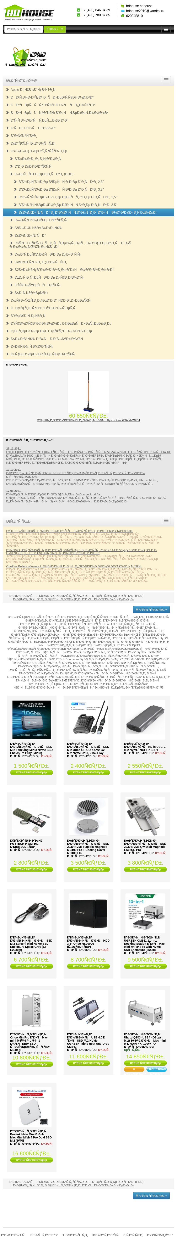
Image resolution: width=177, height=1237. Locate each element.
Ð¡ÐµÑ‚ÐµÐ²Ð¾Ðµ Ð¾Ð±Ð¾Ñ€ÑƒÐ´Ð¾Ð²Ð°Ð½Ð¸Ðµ (49, 331)
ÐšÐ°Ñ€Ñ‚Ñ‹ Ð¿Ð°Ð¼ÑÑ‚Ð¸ (30, 143)
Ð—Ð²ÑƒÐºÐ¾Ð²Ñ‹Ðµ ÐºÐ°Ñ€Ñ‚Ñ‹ (39, 220)
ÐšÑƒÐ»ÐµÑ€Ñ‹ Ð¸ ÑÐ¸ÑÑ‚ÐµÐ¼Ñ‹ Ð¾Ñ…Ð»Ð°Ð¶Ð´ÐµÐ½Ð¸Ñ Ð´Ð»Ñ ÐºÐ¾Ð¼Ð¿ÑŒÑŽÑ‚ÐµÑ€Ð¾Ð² (72, 245)
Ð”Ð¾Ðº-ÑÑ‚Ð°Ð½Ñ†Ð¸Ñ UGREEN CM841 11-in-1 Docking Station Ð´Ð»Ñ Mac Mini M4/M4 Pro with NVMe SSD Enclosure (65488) (144, 944)
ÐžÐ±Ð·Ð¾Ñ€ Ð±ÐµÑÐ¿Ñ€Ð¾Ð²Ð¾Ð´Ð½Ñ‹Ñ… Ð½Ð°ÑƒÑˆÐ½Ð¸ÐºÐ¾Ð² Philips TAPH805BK (69, 531)
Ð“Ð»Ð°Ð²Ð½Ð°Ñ (22, 595)
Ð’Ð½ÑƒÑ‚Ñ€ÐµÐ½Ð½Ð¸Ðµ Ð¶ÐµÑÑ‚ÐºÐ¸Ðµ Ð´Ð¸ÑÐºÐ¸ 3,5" (65, 205)
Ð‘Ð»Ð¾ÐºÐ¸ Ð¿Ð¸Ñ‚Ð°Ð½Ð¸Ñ (37, 159)
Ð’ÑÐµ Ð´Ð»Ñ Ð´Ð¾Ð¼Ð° (31, 128)
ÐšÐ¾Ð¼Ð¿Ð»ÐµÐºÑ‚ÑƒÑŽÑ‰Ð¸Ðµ (36, 151)
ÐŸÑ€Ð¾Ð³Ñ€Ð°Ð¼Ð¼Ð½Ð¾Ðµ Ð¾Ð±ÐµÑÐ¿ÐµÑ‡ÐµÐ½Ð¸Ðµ (58, 323)
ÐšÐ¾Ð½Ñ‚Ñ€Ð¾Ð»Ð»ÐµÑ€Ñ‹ (36, 228)
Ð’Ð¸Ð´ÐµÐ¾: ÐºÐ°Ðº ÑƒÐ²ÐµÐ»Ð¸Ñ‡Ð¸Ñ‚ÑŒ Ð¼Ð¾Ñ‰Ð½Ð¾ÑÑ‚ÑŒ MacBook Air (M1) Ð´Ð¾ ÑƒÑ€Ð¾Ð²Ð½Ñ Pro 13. (88, 452)
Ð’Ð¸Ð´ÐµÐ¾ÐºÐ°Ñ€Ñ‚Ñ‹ (31, 166)
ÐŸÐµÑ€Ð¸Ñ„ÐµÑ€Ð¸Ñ (27, 316)
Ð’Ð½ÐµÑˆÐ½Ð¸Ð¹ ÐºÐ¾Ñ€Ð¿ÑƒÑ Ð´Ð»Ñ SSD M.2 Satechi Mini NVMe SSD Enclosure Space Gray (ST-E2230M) (31, 944)
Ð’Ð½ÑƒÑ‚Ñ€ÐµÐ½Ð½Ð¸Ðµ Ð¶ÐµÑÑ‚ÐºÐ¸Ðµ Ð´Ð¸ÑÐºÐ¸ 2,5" (65, 197)
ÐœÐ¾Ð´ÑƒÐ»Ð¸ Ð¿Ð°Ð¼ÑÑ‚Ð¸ (38, 262)
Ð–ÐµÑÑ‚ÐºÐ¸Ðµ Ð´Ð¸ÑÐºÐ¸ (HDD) (42, 174)
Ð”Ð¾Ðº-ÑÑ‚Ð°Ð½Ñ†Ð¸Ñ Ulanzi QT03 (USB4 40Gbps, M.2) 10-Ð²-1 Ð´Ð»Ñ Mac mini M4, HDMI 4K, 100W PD (145, 1039)
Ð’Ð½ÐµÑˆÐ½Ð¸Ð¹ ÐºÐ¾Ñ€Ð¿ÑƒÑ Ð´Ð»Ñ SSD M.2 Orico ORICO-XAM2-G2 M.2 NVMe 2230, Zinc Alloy (88, 748)
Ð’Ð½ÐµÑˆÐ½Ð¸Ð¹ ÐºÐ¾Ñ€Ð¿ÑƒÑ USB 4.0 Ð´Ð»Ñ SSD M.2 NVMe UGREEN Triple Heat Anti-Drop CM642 (88, 1040)
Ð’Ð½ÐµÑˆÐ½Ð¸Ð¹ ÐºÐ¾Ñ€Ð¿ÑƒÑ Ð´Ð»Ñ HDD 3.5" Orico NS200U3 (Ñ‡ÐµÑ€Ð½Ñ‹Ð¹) (88, 942)
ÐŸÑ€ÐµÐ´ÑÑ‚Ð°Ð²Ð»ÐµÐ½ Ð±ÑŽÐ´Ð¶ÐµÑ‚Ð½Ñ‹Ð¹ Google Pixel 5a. (53, 494)
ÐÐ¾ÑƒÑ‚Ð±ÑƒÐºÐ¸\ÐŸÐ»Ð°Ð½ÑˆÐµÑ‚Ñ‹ (41, 308)
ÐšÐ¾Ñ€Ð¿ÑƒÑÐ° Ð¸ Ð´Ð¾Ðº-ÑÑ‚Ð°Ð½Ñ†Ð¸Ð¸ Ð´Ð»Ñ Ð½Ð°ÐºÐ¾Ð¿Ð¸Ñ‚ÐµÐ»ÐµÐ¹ (85, 212)
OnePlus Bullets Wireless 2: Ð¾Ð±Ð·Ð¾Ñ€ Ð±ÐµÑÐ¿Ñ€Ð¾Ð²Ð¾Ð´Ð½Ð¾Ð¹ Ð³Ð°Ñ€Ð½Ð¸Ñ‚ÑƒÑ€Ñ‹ (74, 566)
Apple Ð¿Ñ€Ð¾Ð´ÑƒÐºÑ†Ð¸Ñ (32, 89)
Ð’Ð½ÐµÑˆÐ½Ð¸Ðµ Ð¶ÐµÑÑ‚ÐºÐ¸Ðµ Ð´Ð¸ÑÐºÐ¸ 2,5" (59, 182)
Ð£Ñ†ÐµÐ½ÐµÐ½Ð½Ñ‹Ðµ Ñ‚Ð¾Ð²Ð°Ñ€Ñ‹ (40, 354)
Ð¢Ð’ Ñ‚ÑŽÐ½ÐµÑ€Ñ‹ (29, 293)
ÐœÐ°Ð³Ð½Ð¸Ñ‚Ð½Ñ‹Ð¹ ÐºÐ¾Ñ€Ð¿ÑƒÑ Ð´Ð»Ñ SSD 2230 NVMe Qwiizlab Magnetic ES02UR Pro (145, 845)
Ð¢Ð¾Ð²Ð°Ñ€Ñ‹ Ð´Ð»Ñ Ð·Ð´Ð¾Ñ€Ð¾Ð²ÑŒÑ (46, 339)
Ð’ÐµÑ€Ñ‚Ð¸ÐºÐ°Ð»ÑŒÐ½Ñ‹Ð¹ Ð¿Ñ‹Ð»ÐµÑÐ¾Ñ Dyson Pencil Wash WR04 (88, 420)
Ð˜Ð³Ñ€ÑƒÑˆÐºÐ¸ (21, 136)
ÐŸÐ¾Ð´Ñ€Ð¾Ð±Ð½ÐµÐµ (31, 772)
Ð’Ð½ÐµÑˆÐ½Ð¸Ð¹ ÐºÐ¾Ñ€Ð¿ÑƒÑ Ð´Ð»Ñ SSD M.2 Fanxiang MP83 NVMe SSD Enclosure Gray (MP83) (31, 748)
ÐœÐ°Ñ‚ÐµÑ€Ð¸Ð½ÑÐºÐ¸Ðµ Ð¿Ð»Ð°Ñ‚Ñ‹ (45, 254)
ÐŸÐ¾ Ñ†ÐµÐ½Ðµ (151, 609)
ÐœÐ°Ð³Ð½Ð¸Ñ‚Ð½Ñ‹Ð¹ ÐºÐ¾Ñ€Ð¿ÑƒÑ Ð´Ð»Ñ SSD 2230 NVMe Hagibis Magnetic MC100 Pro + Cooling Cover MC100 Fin (88, 847)
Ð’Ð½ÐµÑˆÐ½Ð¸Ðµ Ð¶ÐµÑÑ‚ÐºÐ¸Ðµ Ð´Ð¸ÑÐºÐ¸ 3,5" (59, 189)
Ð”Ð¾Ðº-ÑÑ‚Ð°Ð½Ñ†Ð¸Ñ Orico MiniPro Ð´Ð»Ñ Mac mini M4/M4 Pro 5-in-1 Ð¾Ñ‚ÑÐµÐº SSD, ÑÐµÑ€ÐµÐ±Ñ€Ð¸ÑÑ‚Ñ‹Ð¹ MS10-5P (30, 1042)
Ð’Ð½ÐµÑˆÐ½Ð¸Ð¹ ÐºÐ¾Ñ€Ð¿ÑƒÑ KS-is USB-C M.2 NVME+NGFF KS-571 (145, 747)
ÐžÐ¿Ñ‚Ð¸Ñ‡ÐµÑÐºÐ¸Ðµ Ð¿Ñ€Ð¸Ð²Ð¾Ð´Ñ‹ (47, 277)
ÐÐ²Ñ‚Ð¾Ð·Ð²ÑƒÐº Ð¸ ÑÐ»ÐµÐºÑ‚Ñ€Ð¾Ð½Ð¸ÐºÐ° (50, 97)
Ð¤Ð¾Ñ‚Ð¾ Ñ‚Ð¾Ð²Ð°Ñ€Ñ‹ (29, 346)
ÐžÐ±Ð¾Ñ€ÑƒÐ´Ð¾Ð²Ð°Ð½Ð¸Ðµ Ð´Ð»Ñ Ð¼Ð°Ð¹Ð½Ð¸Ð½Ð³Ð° (62, 270)
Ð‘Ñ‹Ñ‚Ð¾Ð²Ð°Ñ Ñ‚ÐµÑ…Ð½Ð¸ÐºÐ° (37, 120)
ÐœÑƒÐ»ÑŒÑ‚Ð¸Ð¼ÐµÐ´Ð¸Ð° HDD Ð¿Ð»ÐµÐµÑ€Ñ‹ (49, 300)
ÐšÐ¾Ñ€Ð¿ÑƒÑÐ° (28, 235)
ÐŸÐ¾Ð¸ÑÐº (55, 29)
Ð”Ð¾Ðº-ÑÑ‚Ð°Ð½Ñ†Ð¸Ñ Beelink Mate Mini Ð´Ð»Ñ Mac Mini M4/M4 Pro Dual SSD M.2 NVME (31, 1136)
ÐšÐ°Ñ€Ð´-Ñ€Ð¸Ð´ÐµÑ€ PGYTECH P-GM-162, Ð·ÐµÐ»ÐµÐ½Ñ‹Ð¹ (26, 843)
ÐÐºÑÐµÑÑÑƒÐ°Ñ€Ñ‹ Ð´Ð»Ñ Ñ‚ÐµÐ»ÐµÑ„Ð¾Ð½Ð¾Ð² (57, 113)
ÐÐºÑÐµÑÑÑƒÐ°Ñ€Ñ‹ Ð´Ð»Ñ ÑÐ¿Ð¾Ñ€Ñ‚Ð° (50, 105)
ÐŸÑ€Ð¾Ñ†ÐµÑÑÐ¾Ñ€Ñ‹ (35, 285)
